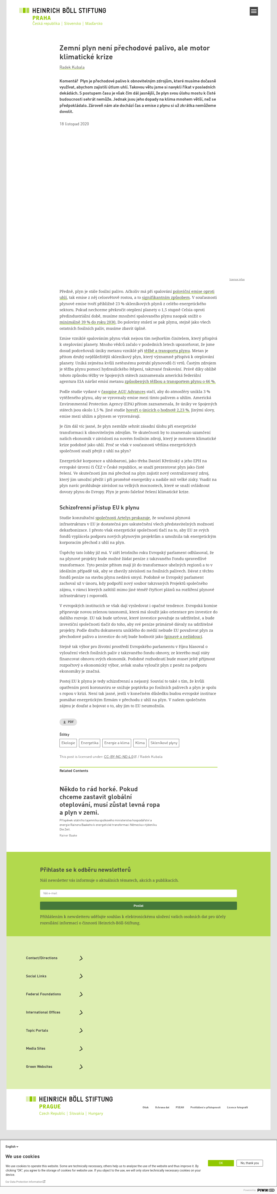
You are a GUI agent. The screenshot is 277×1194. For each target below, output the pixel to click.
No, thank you (250, 1163)
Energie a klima (116, 743)
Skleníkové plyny (164, 743)
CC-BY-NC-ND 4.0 (118, 757)
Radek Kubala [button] (72, 67)
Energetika (89, 743)
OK (221, 1163)
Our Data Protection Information (23, 1181)
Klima (140, 743)
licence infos (237, 279)
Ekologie (68, 743)
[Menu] (254, 11)
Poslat (138, 970)
